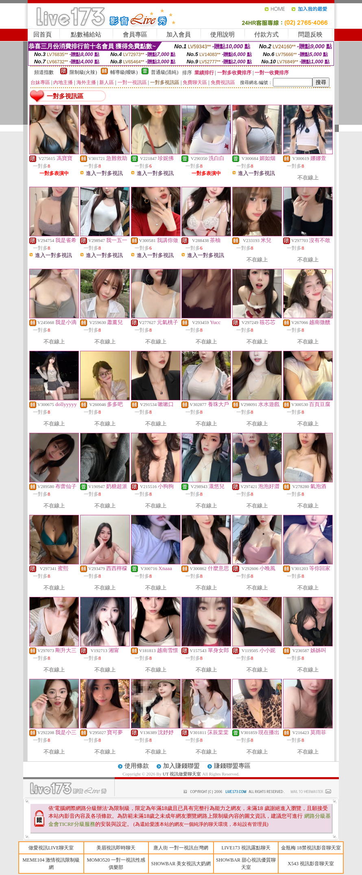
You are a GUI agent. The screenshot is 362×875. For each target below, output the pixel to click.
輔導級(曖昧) (124, 72)
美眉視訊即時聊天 (115, 848)
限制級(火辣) (83, 72)
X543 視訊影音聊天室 (311, 863)
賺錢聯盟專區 (232, 766)
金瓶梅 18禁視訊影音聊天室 (311, 848)
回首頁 (42, 34)
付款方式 (266, 34)
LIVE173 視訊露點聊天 (245, 848)
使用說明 (222, 34)
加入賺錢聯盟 (181, 766)
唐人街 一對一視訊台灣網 (180, 848)
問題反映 (310, 34)
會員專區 (135, 34)
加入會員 (178, 34)
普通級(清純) (165, 72)
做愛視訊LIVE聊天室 (51, 848)
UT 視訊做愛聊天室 (182, 773)
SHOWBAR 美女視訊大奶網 (181, 863)
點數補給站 (86, 34)
